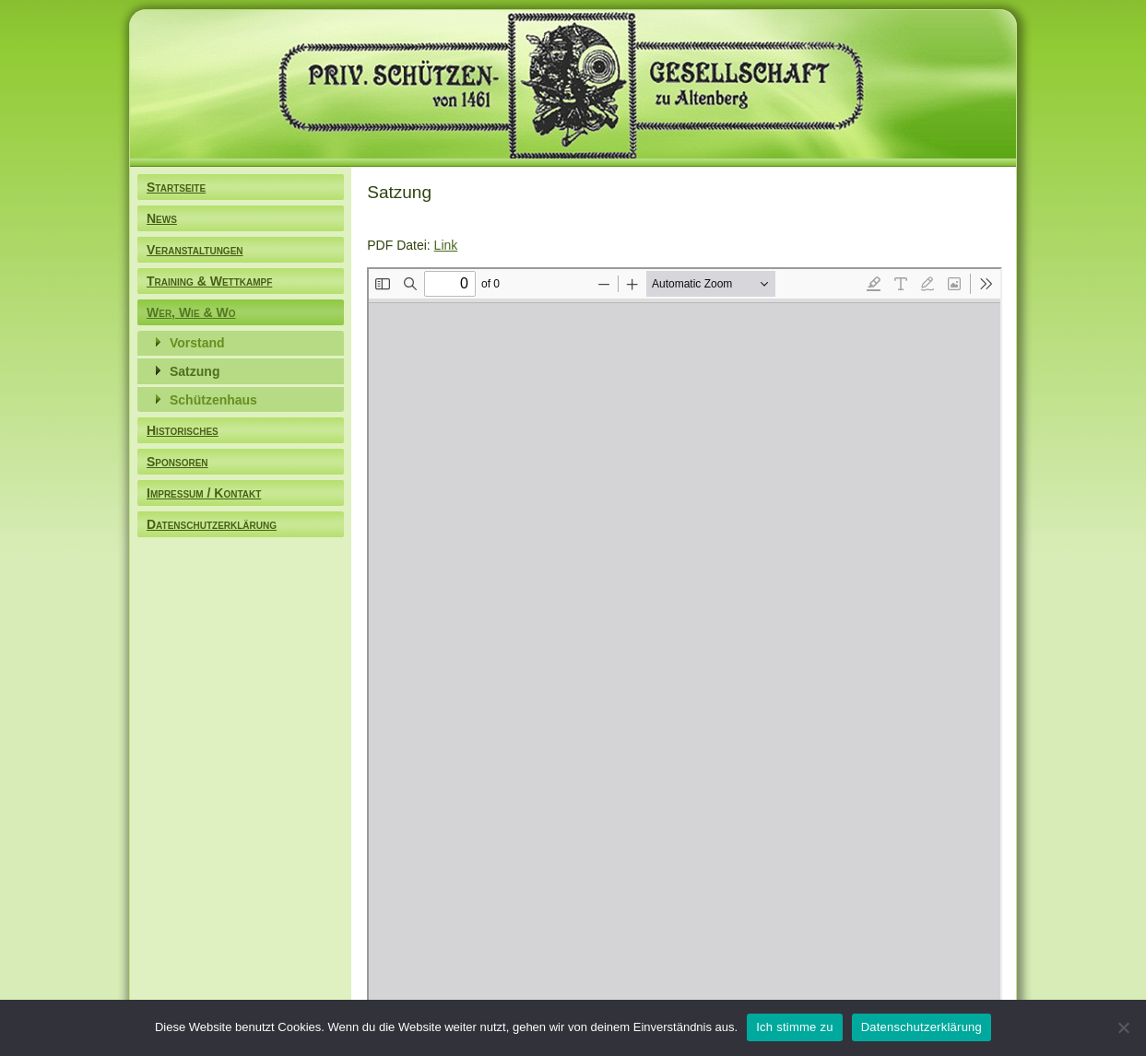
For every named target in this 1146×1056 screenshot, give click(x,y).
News (162, 218)
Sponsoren (177, 461)
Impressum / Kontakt (204, 493)
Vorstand (197, 342)
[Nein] (1123, 1027)
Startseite (176, 187)
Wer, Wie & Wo (191, 312)
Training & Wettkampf (209, 281)
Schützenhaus (213, 400)
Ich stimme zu (794, 1027)
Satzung (194, 371)
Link (446, 245)
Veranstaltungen (195, 249)
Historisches (183, 430)
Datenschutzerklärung (212, 524)
